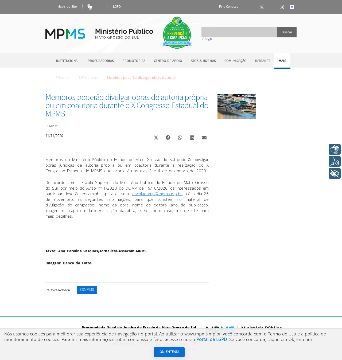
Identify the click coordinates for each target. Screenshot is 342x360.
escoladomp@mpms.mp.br (157, 193)
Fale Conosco (224, 7)
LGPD (117, 7)
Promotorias (133, 61)
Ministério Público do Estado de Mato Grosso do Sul (99, 30)
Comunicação (235, 61)
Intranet (262, 61)
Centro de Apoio (168, 61)
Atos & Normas (203, 61)
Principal (59, 78)
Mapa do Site (62, 7)
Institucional (67, 61)
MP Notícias (88, 78)
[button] (156, 138)
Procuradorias (101, 61)
